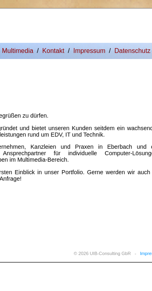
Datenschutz (132, 50)
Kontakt (53, 50)
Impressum (89, 50)
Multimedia (17, 50)
